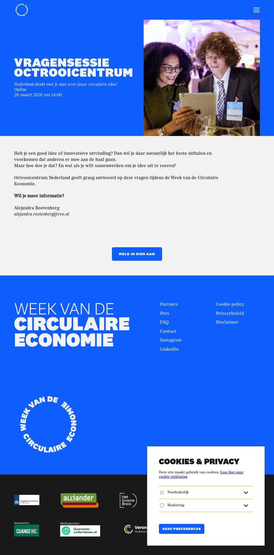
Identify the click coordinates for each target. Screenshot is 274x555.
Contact (168, 331)
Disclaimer (227, 322)
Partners (169, 304)
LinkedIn (169, 349)
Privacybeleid (230, 314)
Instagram (170, 340)
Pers (164, 314)
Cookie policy (230, 304)
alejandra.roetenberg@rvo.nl (41, 214)
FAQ (164, 322)
